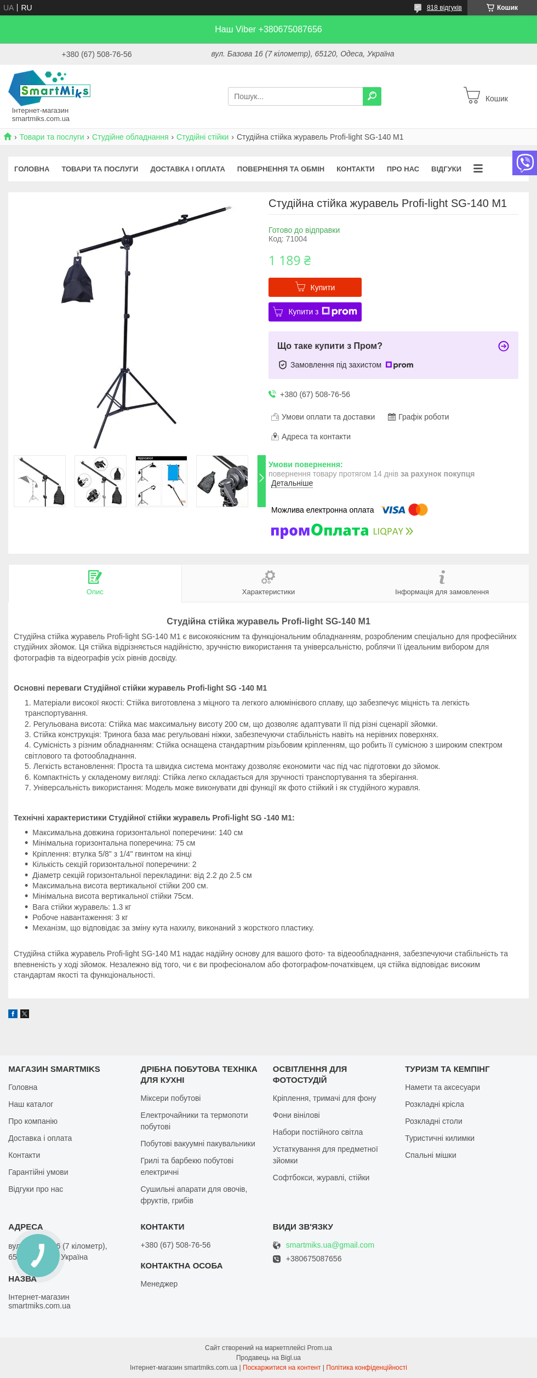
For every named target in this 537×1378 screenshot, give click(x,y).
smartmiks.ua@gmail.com (330, 1245)
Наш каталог (30, 1104)
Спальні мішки (430, 1155)
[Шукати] (372, 96)
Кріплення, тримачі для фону (324, 1098)
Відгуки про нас (35, 1189)
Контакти (355, 169)
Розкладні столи (433, 1121)
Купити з (322, 312)
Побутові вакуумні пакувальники (197, 1143)
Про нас (403, 169)
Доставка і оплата (187, 169)
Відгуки (446, 169)
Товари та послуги (51, 137)
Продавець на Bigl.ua (268, 1358)
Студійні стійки (202, 137)
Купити (323, 287)
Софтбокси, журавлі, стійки (321, 1177)
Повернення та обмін (280, 169)
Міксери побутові (170, 1098)
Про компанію (33, 1121)
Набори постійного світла (318, 1132)
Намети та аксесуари (442, 1087)
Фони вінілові (296, 1115)
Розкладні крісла (434, 1104)
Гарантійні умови (38, 1172)
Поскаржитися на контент (282, 1367)
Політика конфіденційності (366, 1367)
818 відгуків (444, 8)
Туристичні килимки (440, 1138)
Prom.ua (319, 1348)
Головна (31, 169)
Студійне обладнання (130, 137)
